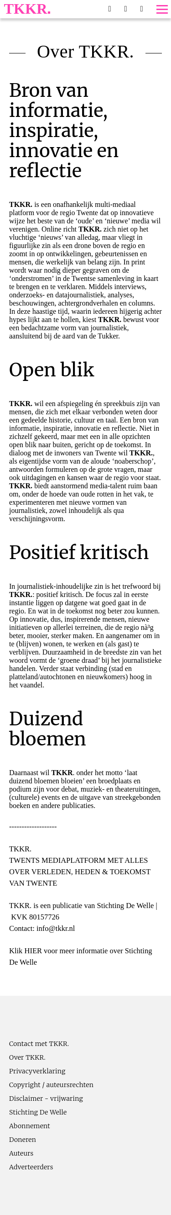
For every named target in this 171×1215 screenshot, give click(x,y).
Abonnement (29, 1126)
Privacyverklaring (37, 1071)
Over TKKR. (27, 1057)
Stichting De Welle (38, 1112)
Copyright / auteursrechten (51, 1085)
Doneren (22, 1140)
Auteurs (21, 1153)
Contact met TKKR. (39, 1044)
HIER (33, 950)
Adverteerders (31, 1167)
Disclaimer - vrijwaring (46, 1098)
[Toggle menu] (162, 9)
